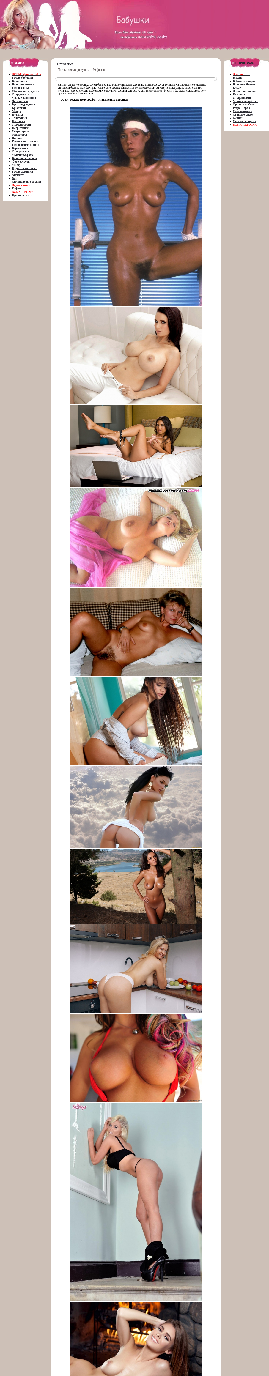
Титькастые (65, 63)
